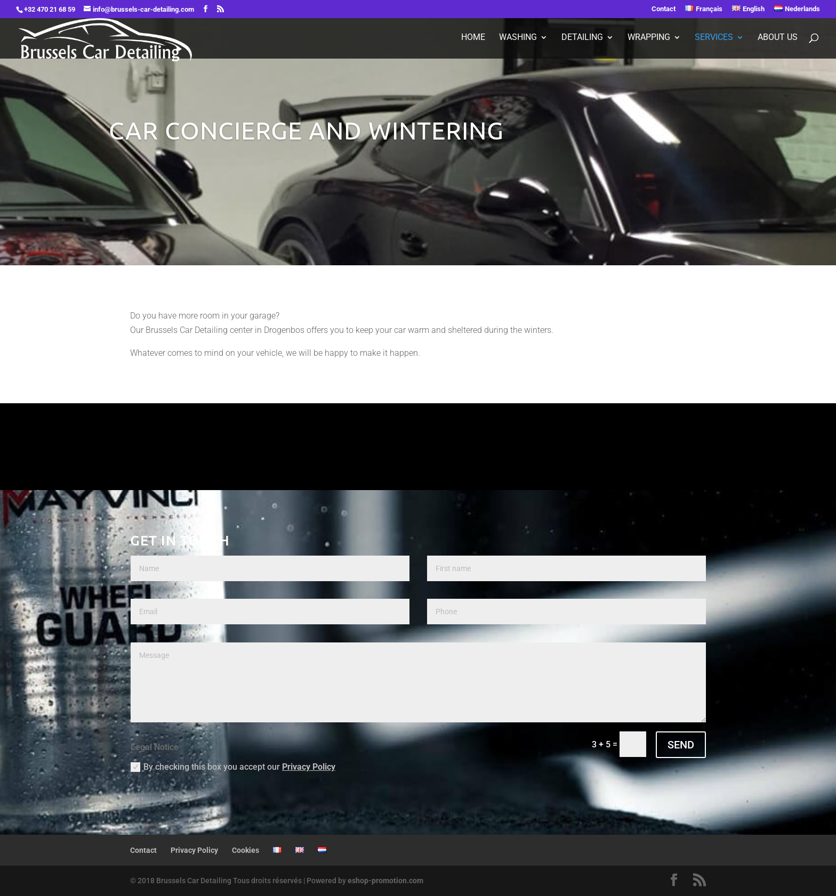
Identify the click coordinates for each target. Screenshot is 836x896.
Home (473, 38)
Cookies (245, 850)
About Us (778, 38)
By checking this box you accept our (233, 767)
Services (714, 38)
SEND (681, 744)
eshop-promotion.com (385, 880)
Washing (518, 38)
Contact (664, 9)
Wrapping (649, 38)
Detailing (582, 38)
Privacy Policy (308, 767)
